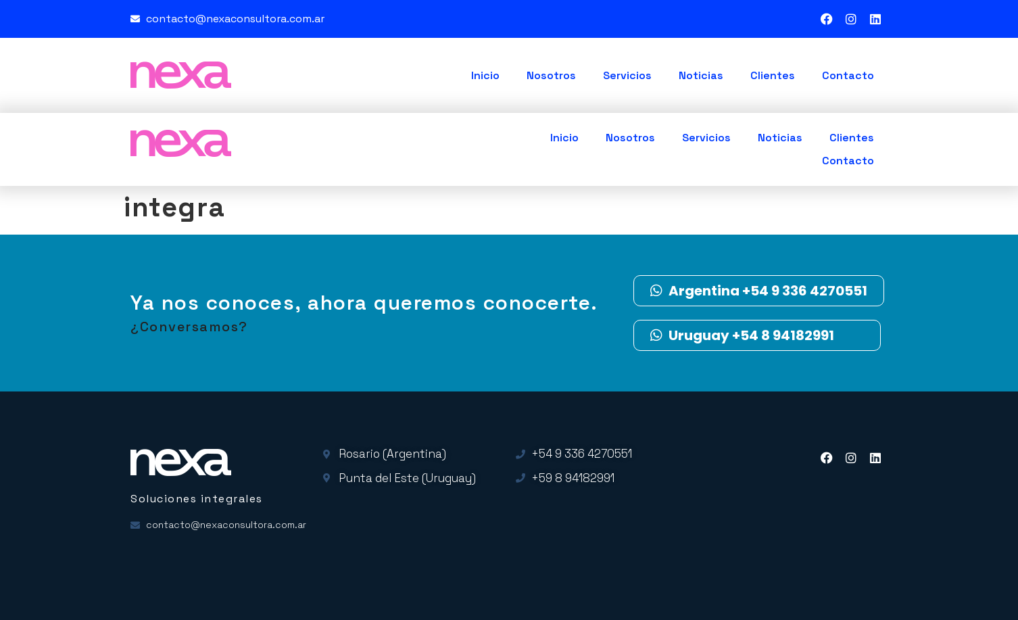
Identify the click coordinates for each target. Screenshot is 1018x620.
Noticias (701, 75)
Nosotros (551, 75)
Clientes (772, 75)
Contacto (848, 75)
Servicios (627, 75)
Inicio (485, 75)
